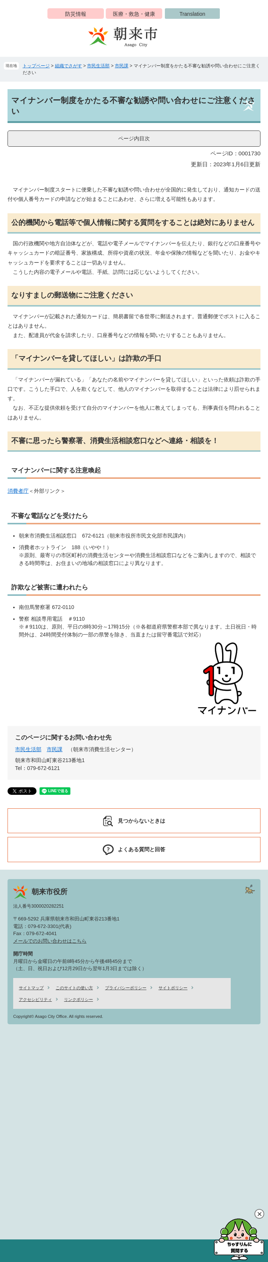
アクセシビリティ (35, 999)
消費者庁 (18, 491)
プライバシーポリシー (125, 988)
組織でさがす (68, 65)
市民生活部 (98, 65)
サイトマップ (31, 988)
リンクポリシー (78, 999)
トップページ (36, 65)
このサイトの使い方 (74, 988)
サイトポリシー (172, 988)
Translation (193, 14)
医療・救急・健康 (134, 14)
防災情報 (75, 14)
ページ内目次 (134, 138)
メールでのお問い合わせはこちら (50, 941)
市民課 (121, 65)
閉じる (259, 1214)
